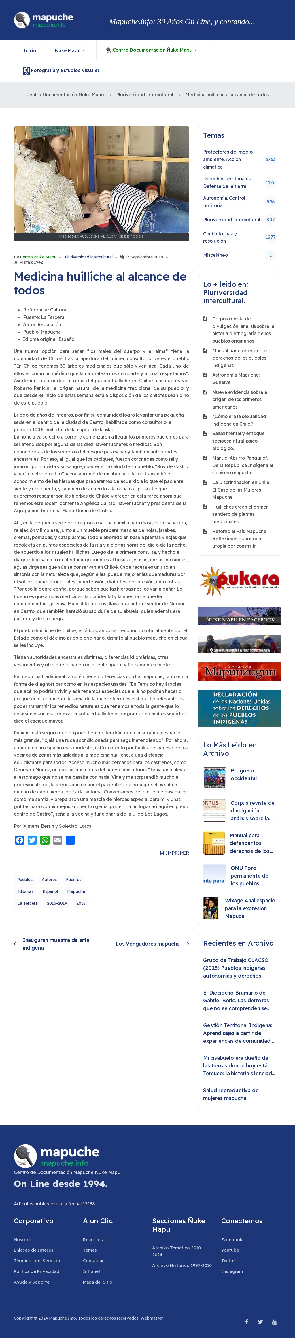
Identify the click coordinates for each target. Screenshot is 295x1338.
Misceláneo (239, 255)
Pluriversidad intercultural (89, 257)
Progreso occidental (244, 774)
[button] (71, 50)
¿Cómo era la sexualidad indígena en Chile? (239, 420)
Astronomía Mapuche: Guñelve (236, 378)
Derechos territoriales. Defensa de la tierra (239, 182)
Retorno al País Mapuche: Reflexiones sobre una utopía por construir (239, 538)
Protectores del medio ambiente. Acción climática (239, 159)
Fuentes (73, 879)
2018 (81, 903)
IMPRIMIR (174, 853)
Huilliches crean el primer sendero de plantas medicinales (240, 514)
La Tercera (27, 903)
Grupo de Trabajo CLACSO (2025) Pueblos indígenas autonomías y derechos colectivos (235, 968)
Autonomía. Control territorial (239, 201)
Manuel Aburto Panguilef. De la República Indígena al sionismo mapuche (242, 465)
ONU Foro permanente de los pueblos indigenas (249, 876)
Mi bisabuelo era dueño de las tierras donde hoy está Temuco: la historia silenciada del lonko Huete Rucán (239, 1065)
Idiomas (25, 891)
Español (50, 891)
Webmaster (152, 1318)
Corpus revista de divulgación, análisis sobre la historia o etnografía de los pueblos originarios (243, 330)
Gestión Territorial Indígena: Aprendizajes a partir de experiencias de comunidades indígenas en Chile (239, 1033)
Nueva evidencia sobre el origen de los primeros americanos (240, 399)
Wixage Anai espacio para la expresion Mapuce (250, 908)
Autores (49, 879)
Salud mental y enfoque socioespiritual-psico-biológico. (238, 440)
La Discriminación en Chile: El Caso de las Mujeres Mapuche (241, 489)
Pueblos (25, 879)
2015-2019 (57, 903)
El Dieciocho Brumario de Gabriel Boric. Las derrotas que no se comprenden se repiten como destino (236, 1000)
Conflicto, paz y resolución (239, 237)
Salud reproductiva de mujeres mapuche (231, 1094)
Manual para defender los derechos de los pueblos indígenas (240, 358)
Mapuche (76, 891)
